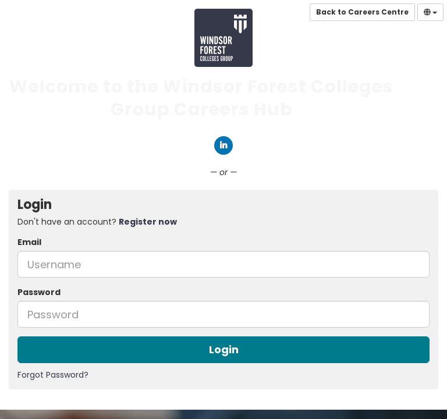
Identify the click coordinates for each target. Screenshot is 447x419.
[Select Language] (430, 12)
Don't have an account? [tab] (97, 222)
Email (29, 242)
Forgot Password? (52, 375)
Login (224, 349)
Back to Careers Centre (362, 12)
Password (39, 292)
